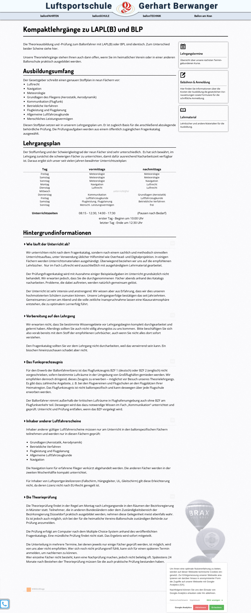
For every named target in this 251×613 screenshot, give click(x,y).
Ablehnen (200, 609)
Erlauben (217, 609)
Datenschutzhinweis (179, 602)
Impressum (195, 602)
